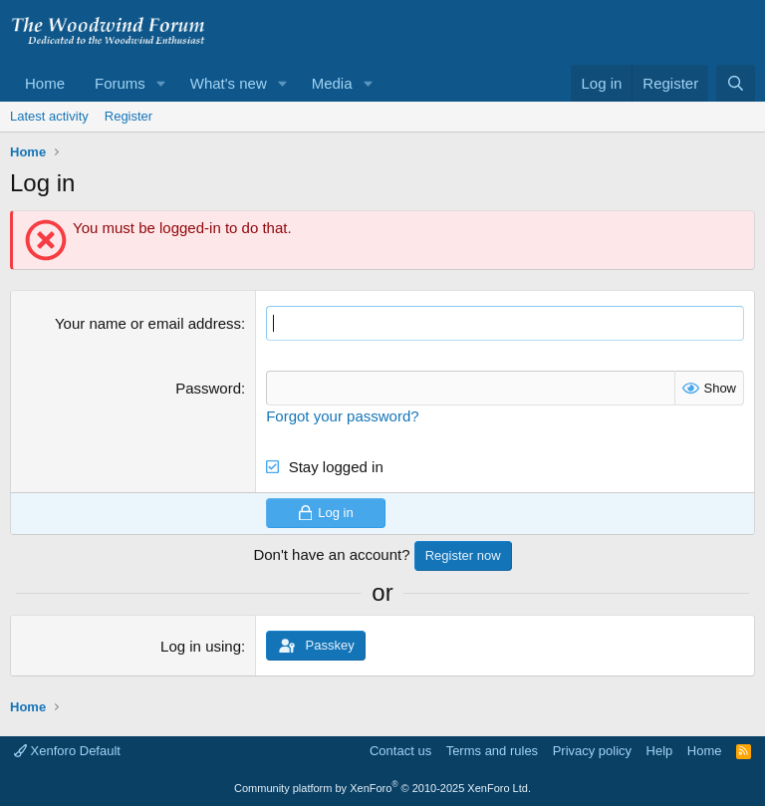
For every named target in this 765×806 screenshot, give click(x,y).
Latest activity (49, 116)
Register (128, 116)
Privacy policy (592, 750)
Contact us (400, 750)
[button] (161, 83)
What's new (228, 83)
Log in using (200, 646)
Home (45, 83)
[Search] (735, 83)
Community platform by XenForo (382, 788)
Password (208, 388)
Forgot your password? (342, 415)
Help (659, 750)
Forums (120, 83)
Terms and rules (492, 750)
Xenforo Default (67, 750)
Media (332, 83)
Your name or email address (148, 323)
